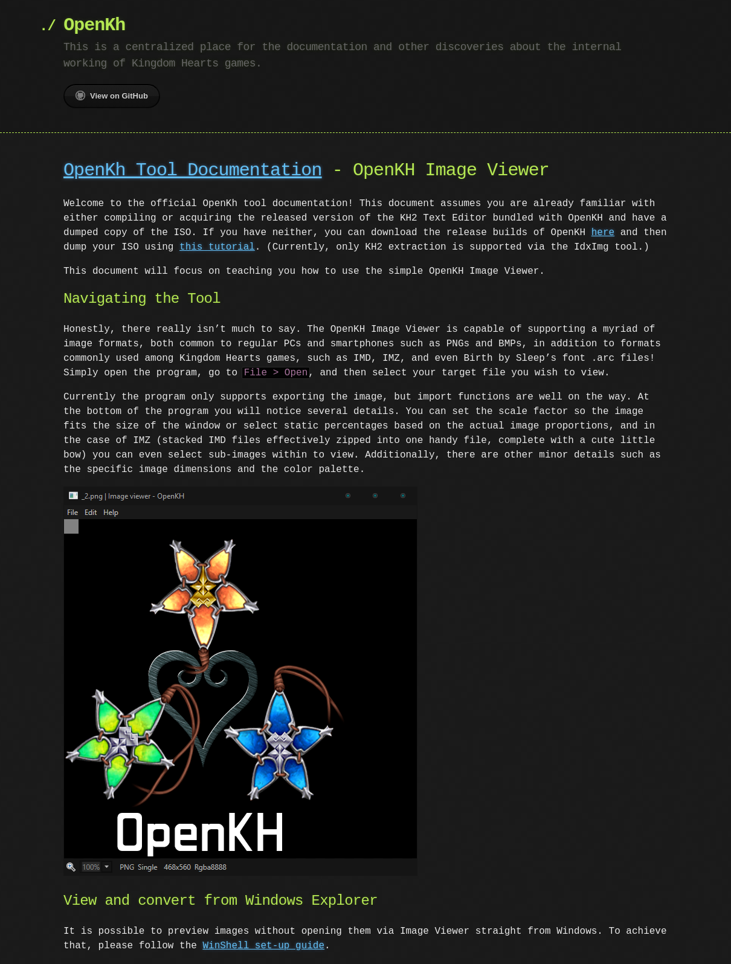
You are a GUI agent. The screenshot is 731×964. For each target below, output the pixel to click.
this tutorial (217, 247)
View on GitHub (112, 95)
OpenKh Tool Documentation (192, 170)
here (602, 232)
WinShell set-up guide (263, 944)
